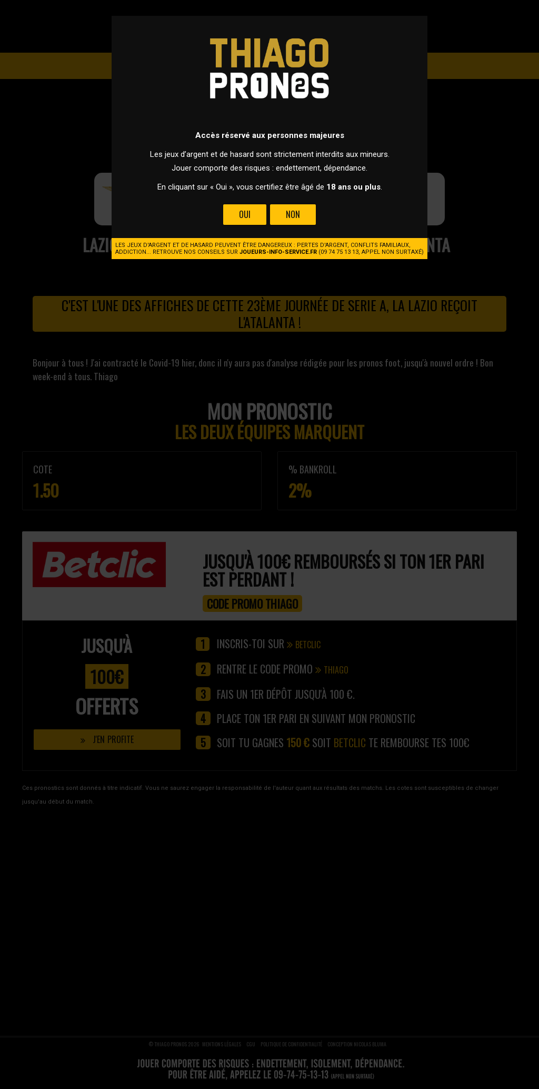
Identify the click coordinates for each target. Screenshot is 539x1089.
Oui (245, 214)
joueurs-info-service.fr (278, 252)
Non (293, 214)
